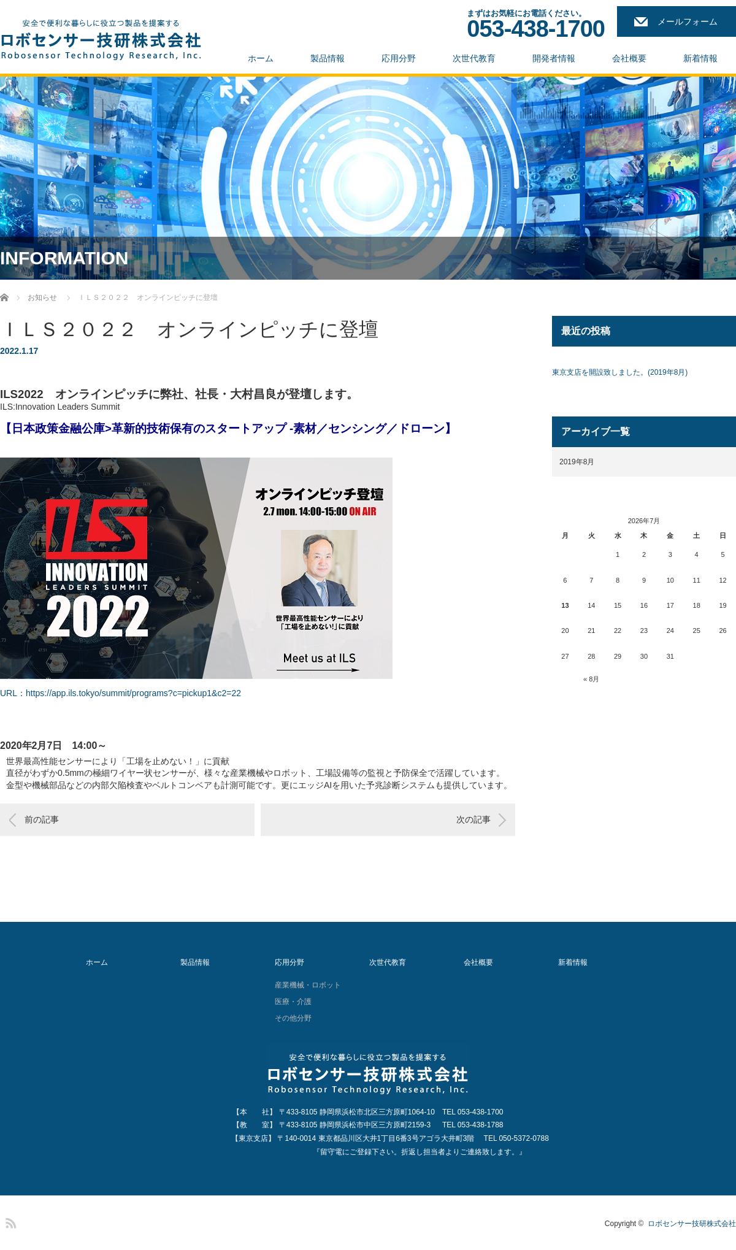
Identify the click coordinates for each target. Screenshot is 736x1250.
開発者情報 (553, 58)
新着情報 (700, 58)
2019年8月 (576, 462)
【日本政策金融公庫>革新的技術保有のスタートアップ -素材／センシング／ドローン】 (228, 428)
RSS (9, 1221)
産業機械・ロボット (308, 985)
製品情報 (327, 58)
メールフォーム (687, 21)
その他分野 (293, 1018)
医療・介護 (293, 1001)
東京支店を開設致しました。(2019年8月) (620, 372)
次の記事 (473, 819)
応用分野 (398, 58)
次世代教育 (474, 58)
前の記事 (42, 819)
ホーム (261, 58)
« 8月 (591, 679)
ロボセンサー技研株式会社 (692, 1223)
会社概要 (629, 58)
